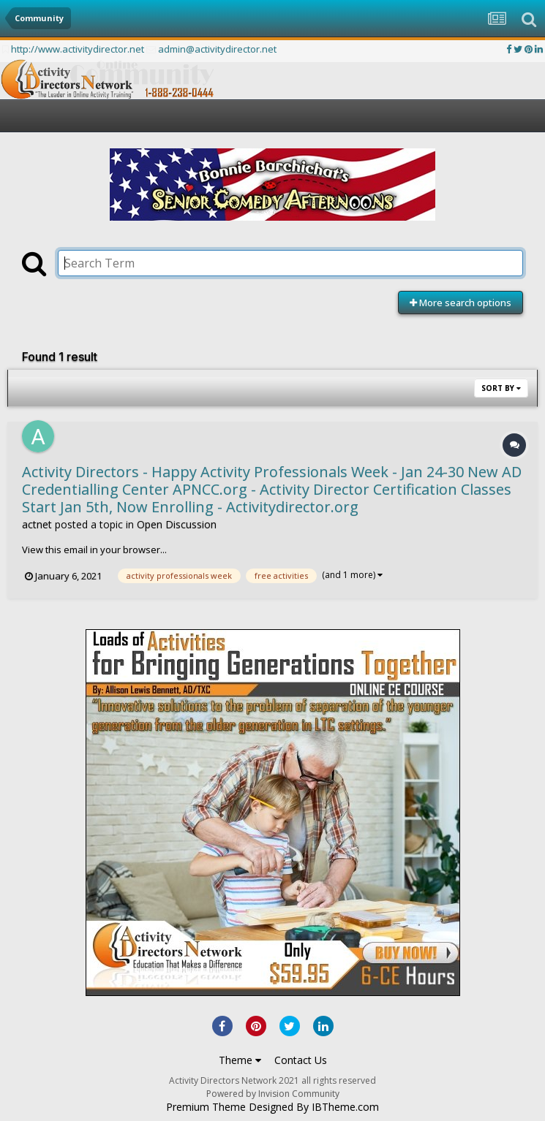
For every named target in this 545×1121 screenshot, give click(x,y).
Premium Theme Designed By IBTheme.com (272, 1107)
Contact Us (300, 1060)
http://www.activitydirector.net (77, 49)
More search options (460, 302)
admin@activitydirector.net (217, 49)
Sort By (501, 388)
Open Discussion (177, 524)
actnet (37, 524)
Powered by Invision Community (272, 1093)
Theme (240, 1060)
